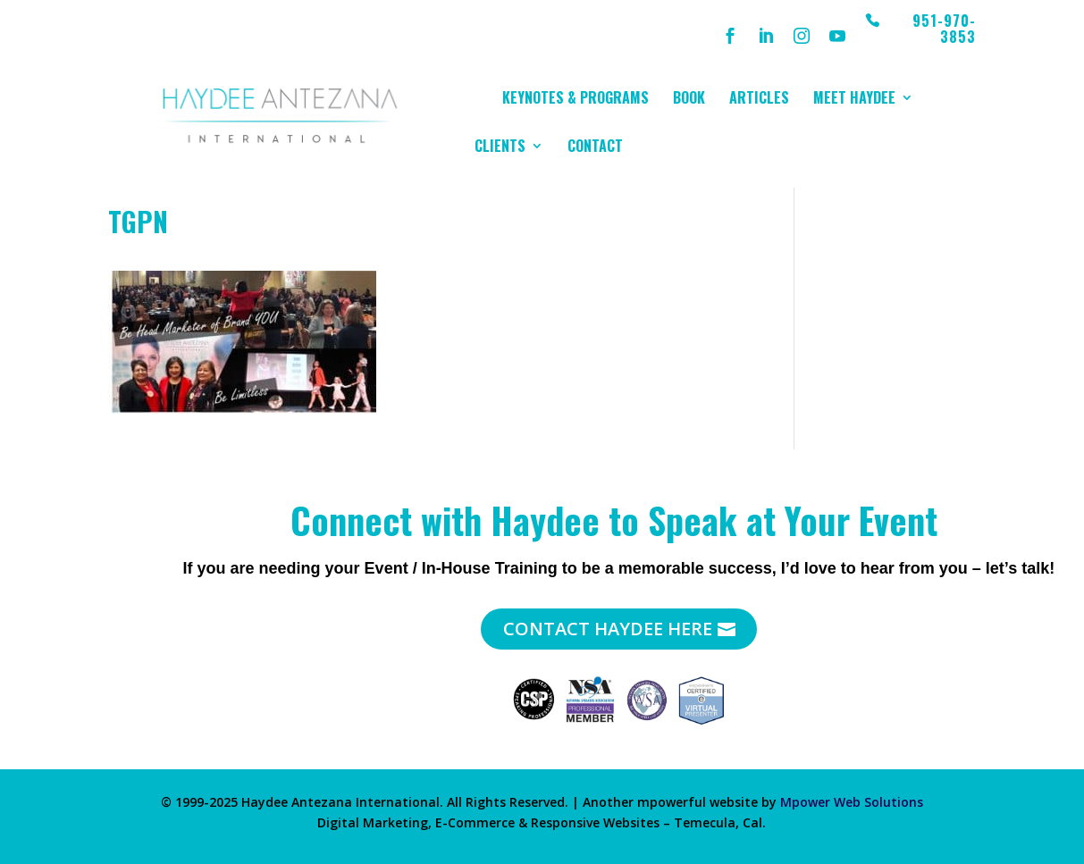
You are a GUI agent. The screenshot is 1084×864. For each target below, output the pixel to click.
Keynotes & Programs (575, 99)
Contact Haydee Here (607, 629)
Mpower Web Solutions (851, 801)
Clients (500, 147)
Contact (595, 147)
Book (689, 99)
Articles (759, 99)
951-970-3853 (944, 30)
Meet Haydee (854, 99)
